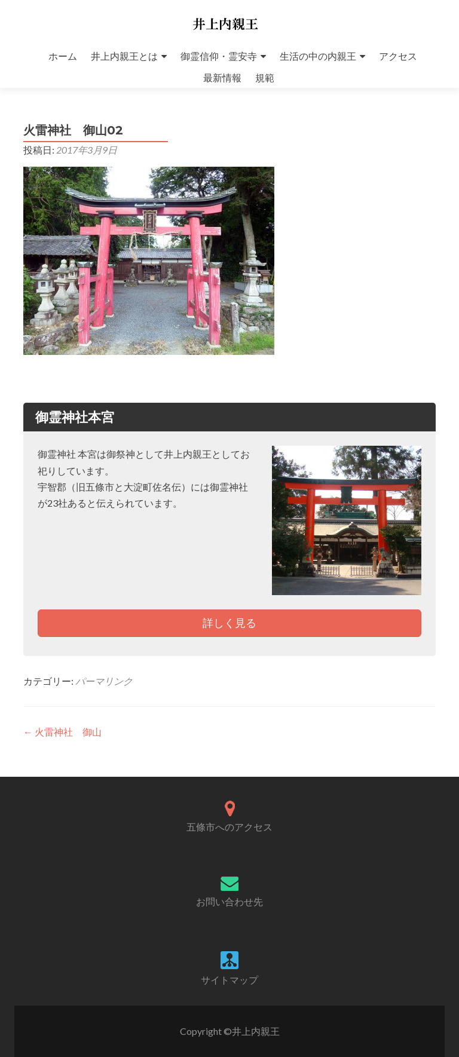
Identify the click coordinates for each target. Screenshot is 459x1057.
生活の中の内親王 (318, 56)
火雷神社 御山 (62, 731)
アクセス (398, 56)
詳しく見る (229, 622)
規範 (264, 77)
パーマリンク (104, 681)
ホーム (62, 56)
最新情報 (222, 77)
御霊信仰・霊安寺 (218, 56)
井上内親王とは (124, 56)
